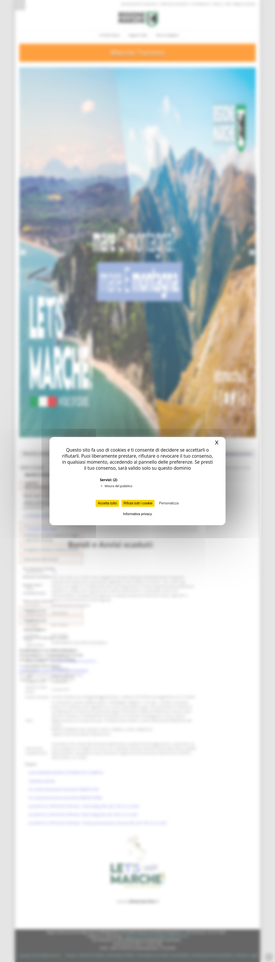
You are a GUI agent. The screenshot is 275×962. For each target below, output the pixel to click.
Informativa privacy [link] (137, 514)
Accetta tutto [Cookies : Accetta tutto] (107, 503)
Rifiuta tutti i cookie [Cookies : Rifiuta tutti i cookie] (138, 503)
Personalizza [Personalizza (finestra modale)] (169, 503)
